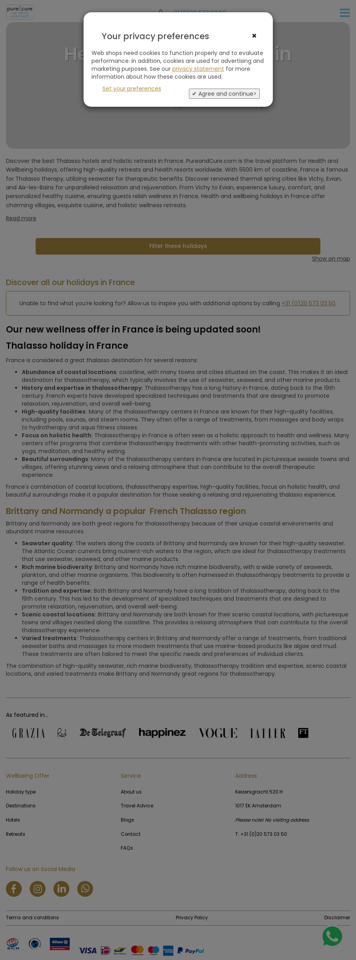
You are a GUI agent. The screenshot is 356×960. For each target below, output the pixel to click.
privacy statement (198, 69)
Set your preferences (132, 89)
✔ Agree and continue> (224, 94)
